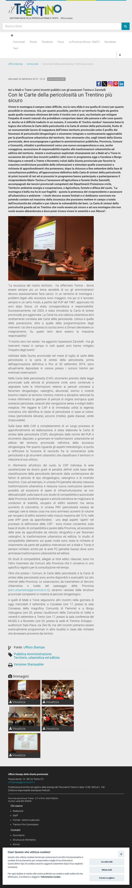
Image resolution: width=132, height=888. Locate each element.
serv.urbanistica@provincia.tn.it (29, 590)
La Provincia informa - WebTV (84, 41)
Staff (15, 815)
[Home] (12, 35)
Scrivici (16, 844)
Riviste (33, 41)
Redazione (18, 811)
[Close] (121, 854)
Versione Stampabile (29, 664)
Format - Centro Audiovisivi (26, 820)
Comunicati (19, 41)
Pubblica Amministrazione (33, 654)
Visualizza (17, 702)
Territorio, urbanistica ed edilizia (37, 658)
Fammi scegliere (106, 878)
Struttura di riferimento (24, 840)
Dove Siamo (19, 835)
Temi (15, 48)
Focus (61, 41)
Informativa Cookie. (51, 877)
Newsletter (110, 41)
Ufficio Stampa (15, 64)
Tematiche (47, 41)
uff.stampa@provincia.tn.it (21, 782)
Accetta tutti (106, 862)
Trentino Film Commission (26, 824)
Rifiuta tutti (107, 870)
